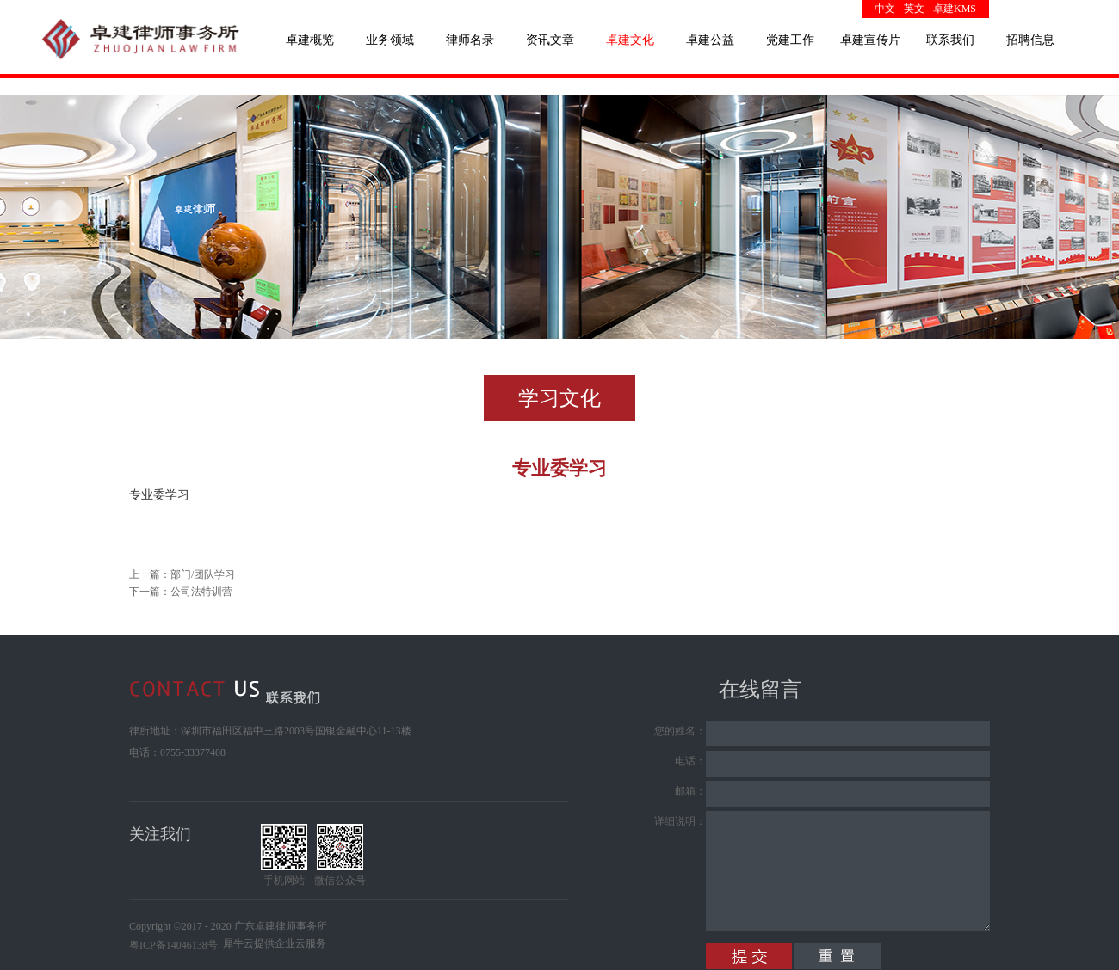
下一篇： (180, 592)
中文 (885, 9)
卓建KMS (954, 9)
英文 (914, 9)
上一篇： (182, 574)
